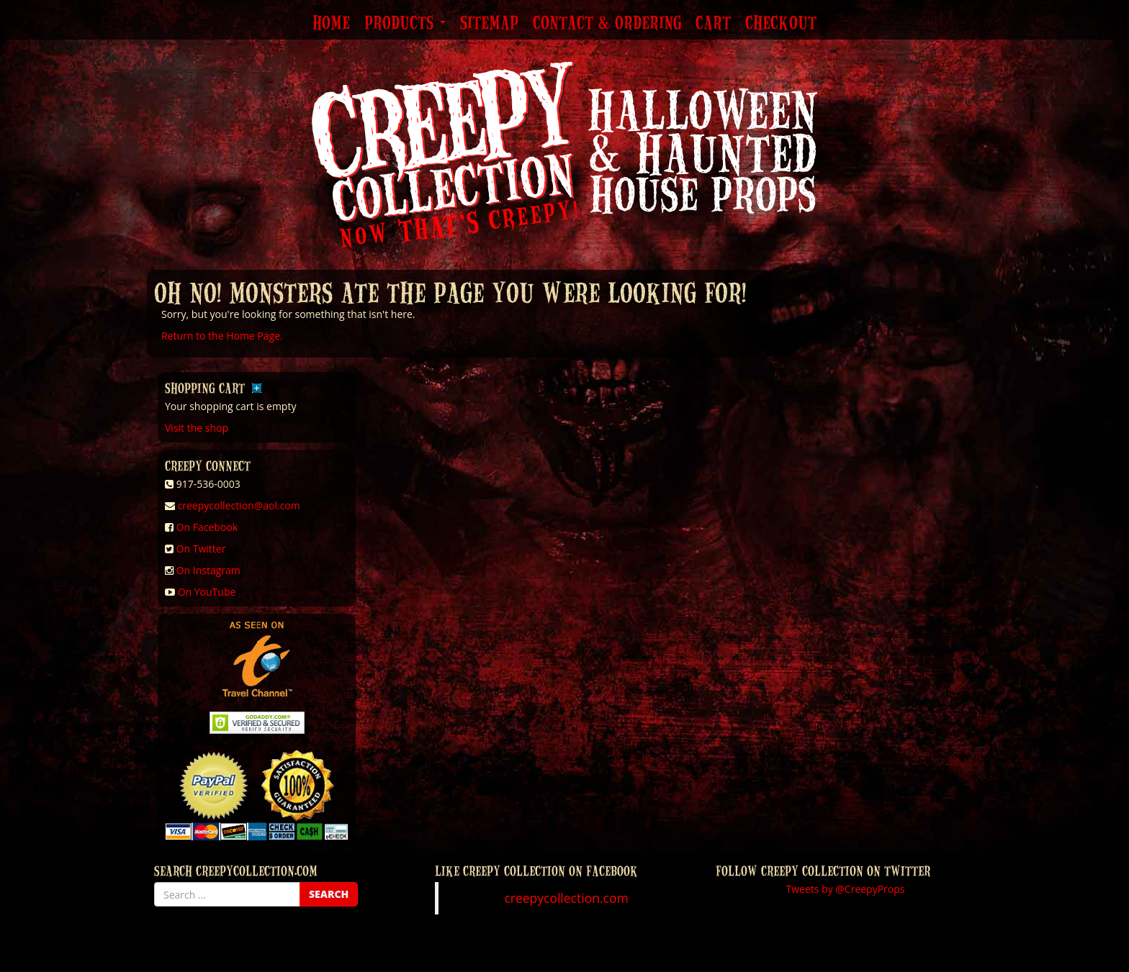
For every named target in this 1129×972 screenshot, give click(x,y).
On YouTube (207, 592)
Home (331, 23)
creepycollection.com (566, 898)
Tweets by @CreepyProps (845, 889)
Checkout (781, 23)
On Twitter (201, 548)
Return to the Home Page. (222, 335)
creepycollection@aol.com (239, 505)
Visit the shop (196, 428)
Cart (713, 23)
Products (405, 23)
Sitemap (489, 23)
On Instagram (208, 570)
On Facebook (207, 527)
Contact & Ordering (607, 23)
